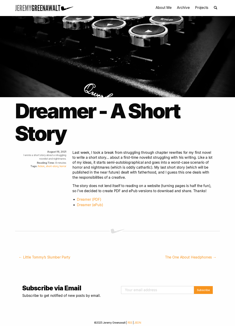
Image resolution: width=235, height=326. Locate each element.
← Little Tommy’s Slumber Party (44, 257)
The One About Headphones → (190, 257)
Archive (183, 8)
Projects (201, 8)
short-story (52, 166)
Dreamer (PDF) (89, 199)
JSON (137, 322)
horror (63, 166)
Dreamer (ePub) (90, 205)
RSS (130, 322)
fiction (41, 166)
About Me (164, 8)
